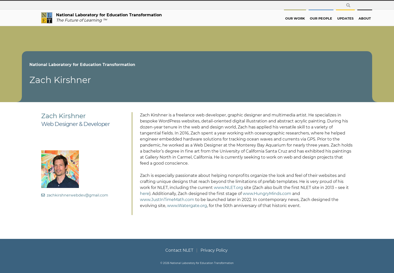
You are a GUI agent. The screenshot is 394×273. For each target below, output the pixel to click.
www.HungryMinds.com (267, 193)
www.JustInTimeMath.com (167, 199)
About (345, 18)
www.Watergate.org (187, 205)
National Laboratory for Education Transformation (102, 64)
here (144, 193)
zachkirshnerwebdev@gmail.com (74, 195)
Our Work (275, 18)
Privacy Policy (214, 250)
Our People (301, 18)
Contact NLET (179, 250)
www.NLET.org (228, 187)
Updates (326, 18)
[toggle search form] (348, 5)
